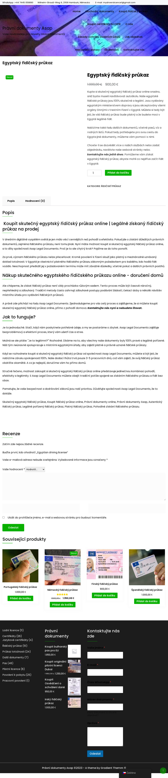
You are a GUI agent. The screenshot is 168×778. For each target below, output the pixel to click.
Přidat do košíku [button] (20, 598)
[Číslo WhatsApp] (105, 689)
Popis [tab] (11, 201)
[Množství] (94, 173)
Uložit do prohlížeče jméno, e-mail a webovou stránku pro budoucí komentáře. (57, 517)
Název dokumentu (100, 699)
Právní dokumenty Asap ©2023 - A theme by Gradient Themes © (84, 768)
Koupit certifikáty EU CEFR (104, 24)
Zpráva (93, 723)
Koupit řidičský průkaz (133, 11)
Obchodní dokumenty (99, 11)
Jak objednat (134, 37)
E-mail (92, 665)
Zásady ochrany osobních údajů (99, 37)
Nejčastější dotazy (87, 50)
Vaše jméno (96, 647)
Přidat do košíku (118, 173)
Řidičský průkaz (111, 186)
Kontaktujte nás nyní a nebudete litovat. (115, 308)
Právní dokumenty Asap (27, 28)
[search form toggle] (163, 31)
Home (76, 11)
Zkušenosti (111, 50)
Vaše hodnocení (13, 469)
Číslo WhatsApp (99, 682)
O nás (129, 24)
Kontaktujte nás (134, 50)
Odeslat (95, 754)
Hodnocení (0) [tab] (35, 201)
